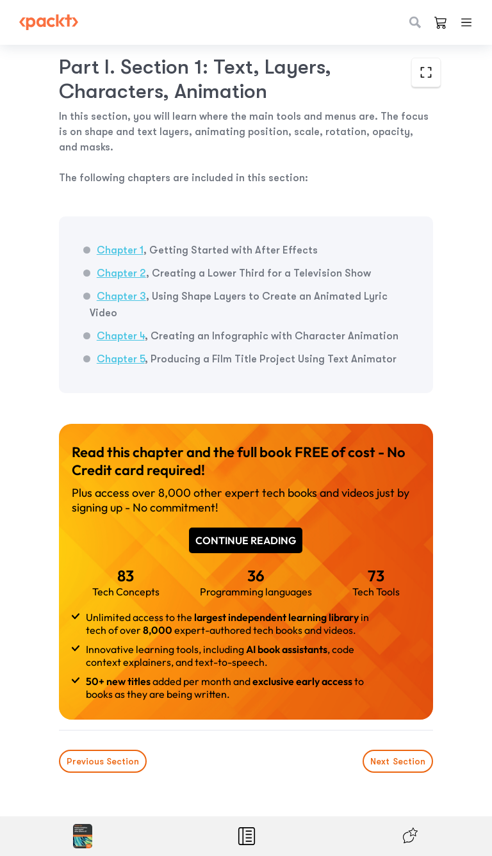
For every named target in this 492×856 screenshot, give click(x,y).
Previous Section (103, 761)
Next (397, 761)
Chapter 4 (121, 336)
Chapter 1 (120, 250)
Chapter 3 (121, 296)
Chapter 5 (121, 359)
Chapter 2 (121, 273)
